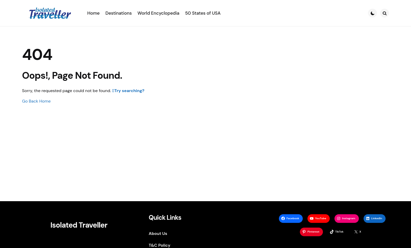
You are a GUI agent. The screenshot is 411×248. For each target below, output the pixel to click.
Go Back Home (36, 101)
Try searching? (129, 90)
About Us (158, 233)
